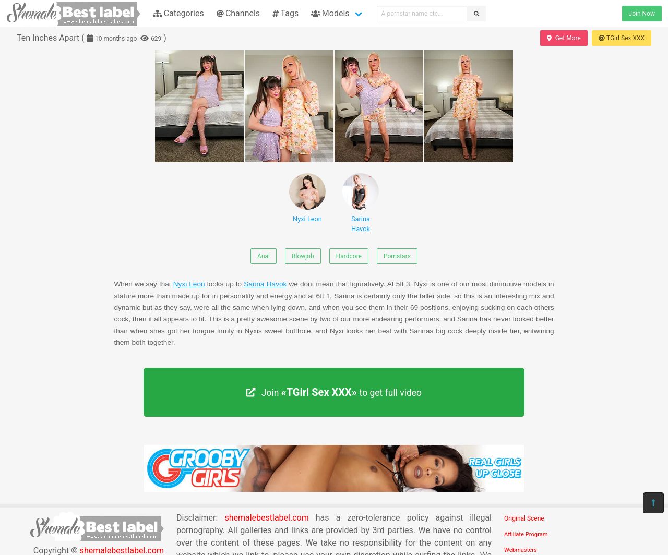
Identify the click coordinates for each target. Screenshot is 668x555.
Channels (238, 13)
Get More (563, 38)
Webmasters (520, 550)
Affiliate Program (526, 534)
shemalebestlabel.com (266, 518)
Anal (263, 256)
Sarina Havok (360, 203)
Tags (285, 13)
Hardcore (349, 256)
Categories (178, 13)
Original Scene (524, 518)
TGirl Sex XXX (622, 38)
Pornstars (397, 256)
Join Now (642, 13)
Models (330, 13)
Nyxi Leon (307, 198)
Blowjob (303, 256)
